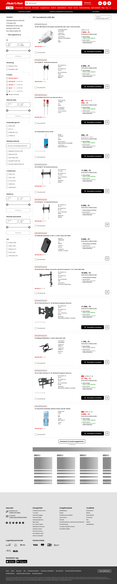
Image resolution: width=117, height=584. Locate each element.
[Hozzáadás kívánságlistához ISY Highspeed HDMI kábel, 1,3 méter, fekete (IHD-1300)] (107, 362)
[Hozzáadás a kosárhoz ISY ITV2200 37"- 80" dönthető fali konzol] (92, 191)
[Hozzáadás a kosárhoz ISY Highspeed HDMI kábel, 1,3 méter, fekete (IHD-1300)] (92, 362)
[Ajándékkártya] (63, 510)
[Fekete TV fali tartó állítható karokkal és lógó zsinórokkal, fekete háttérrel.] (46, 176)
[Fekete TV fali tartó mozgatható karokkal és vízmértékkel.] (46, 312)
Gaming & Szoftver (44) (13, 28)
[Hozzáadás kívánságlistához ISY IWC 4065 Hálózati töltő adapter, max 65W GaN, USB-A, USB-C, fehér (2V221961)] (107, 52)
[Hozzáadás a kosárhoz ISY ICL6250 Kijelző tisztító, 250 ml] (92, 156)
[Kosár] (109, 3)
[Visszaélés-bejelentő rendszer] (67, 526)
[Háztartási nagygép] (38, 515)
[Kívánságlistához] (105, 3)
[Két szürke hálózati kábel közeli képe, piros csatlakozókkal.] (46, 107)
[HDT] (8, 550)
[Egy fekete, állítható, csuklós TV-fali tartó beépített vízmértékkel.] (46, 382)
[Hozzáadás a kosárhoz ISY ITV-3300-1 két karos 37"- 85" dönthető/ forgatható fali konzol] (92, 398)
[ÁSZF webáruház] (59, 570)
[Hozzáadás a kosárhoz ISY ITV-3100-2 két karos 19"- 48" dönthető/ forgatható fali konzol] (92, 327)
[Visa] (35, 545)
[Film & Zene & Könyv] (38, 531)
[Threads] (20, 523)
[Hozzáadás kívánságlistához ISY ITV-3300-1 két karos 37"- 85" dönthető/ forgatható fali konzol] (107, 398)
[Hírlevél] (88, 522)
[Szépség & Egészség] (38, 520)
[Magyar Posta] (8, 545)
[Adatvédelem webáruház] (33, 570)
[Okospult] (61, 520)
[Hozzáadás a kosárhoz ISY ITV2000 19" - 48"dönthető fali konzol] (92, 87)
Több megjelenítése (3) (13, 35)
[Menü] (9, 8)
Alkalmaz (18, 56)
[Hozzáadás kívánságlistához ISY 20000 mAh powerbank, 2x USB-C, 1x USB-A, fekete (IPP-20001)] (107, 258)
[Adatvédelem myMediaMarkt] (47, 570)
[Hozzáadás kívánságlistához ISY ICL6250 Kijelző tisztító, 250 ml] (107, 156)
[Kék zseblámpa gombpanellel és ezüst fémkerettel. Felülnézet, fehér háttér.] (46, 418)
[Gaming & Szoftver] (37, 529)
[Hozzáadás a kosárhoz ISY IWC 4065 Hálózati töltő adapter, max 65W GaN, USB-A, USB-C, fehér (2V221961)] (92, 52)
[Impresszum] (19, 570)
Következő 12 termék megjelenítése (72, 441)
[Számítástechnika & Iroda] (39, 510)
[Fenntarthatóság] (63, 524)
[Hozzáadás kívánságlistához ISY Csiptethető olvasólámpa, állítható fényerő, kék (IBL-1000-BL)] (107, 433)
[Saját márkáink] (90, 515)
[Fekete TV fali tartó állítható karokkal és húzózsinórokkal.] (46, 211)
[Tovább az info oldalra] (14, 512)
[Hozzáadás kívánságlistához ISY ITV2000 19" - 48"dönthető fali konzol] (107, 87)
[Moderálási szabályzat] (37, 573)
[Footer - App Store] (11, 561)
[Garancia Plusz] (63, 517)
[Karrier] (7, 570)
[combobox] (55, 3)
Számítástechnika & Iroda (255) (15, 20)
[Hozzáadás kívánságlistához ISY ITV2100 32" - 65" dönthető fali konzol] (107, 225)
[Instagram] (14, 523)
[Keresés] (27, 3)
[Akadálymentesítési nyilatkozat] (23, 573)
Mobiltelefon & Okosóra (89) (14, 26)
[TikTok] (23, 523)
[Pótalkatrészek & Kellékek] (66, 515)
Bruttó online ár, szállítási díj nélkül (89, 34)
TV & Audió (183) (11, 23)
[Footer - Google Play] (21, 561)
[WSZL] (22, 545)
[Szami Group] (15, 545)
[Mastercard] (42, 545)
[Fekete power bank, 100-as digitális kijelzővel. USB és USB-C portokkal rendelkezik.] (46, 245)
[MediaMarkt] (14, 3)
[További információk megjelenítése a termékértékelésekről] (45, 46)
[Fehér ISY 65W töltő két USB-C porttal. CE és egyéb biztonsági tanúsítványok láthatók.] (46, 36)
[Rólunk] (12, 570)
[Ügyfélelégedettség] (10, 573)
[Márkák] (88, 513)
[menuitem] (19, 7)
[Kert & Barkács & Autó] (38, 533)
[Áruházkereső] (89, 510)
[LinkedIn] (17, 523)
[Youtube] (10, 523)
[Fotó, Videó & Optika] (38, 524)
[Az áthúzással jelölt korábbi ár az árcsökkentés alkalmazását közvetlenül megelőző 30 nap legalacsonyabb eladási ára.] (88, 30)
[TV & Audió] (35, 513)
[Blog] (87, 520)
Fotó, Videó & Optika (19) (13, 31)
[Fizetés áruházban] (56, 545)
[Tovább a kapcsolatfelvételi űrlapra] (18, 517)
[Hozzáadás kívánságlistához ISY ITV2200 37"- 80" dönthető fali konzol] (107, 191)
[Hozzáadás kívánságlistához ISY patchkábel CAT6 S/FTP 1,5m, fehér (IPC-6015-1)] (107, 122)
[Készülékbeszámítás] (64, 529)
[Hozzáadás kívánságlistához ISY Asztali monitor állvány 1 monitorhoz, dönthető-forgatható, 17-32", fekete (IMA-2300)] (107, 292)
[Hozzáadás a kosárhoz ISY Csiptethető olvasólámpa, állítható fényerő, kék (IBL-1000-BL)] (92, 433)
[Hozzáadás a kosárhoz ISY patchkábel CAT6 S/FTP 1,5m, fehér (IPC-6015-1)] (92, 122)
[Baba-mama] (36, 522)
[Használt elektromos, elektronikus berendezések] (71, 522)
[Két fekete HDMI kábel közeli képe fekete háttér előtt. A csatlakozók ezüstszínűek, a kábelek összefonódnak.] (46, 347)
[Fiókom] (100, 3)
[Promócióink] (89, 517)
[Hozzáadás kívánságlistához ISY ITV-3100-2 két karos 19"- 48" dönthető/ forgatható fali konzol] (107, 327)
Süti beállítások (104, 571)
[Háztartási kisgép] (37, 517)
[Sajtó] (24, 570)
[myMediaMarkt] (90, 524)
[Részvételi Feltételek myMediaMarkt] (73, 570)
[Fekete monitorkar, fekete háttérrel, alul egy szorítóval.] (46, 279)
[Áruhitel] (61, 513)
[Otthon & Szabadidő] (38, 536)
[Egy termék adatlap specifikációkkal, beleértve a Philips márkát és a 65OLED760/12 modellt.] (46, 141)
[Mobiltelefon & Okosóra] (39, 526)
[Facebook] (7, 523)
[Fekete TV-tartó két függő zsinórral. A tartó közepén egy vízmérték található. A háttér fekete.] (46, 72)
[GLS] (15, 551)
